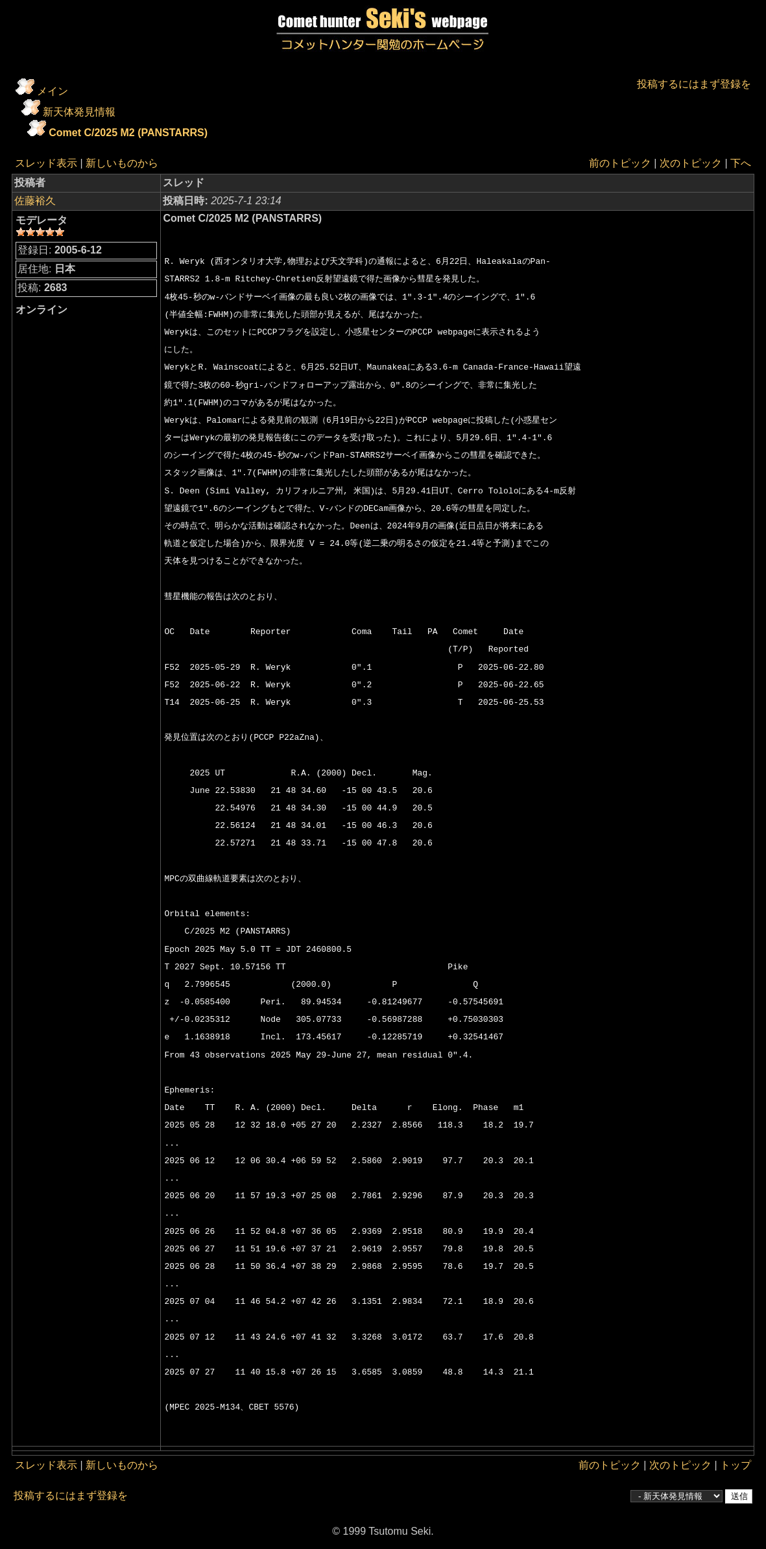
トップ (735, 1465)
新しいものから (122, 163)
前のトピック (620, 163)
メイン (52, 91)
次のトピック (691, 163)
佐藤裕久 (35, 200)
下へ (740, 163)
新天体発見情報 (79, 111)
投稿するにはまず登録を (694, 83)
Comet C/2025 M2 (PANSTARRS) (128, 132)
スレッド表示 (46, 163)
